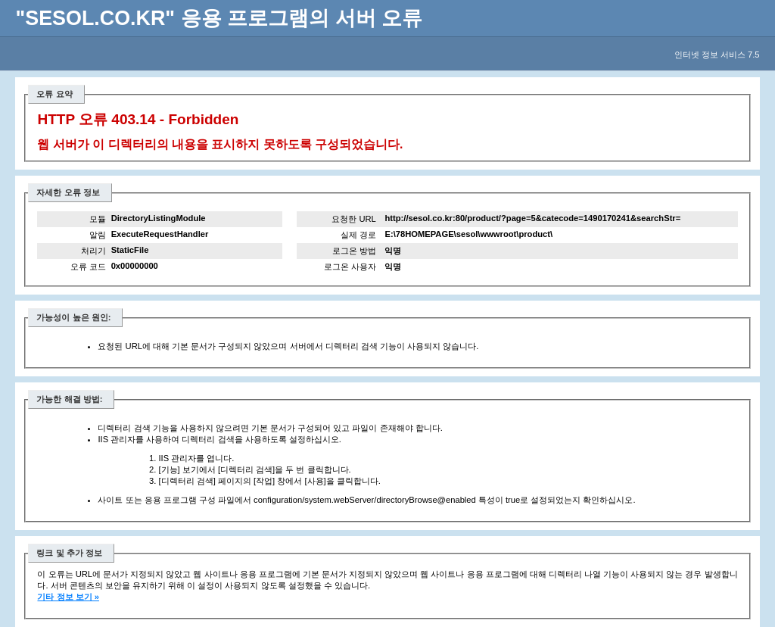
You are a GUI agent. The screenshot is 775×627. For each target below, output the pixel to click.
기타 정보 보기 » (68, 596)
